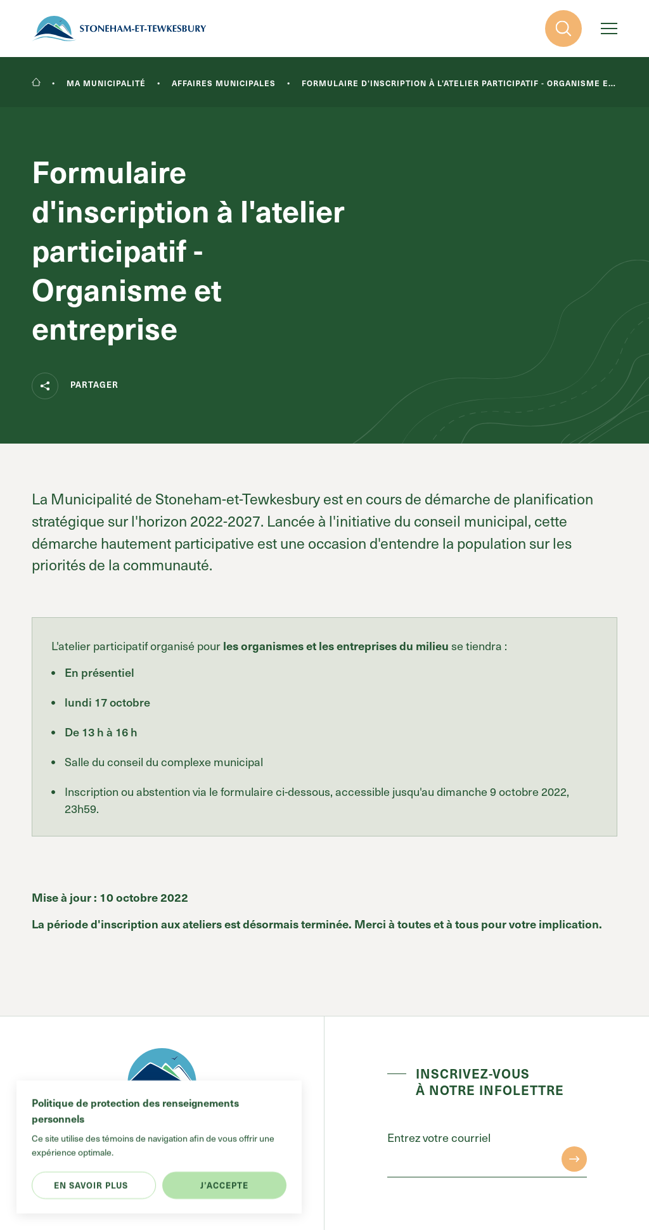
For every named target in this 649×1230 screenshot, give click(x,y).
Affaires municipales (224, 83)
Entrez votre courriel (439, 1137)
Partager (75, 386)
